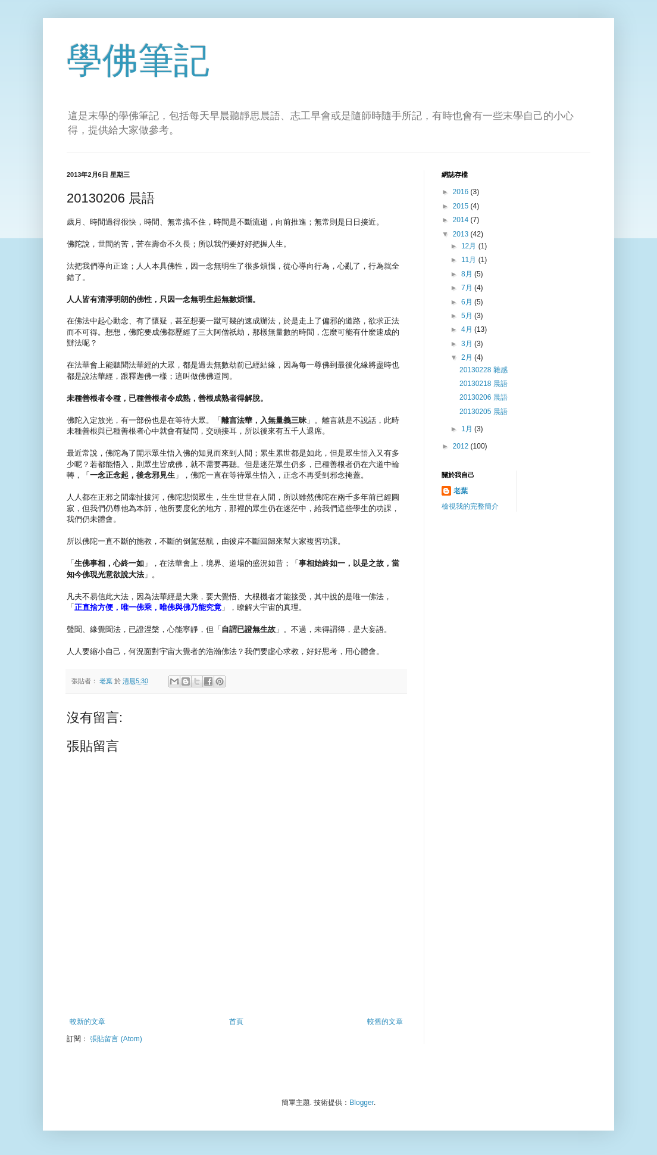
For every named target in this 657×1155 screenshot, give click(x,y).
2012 (462, 446)
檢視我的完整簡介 (470, 506)
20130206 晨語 (483, 397)
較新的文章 (87, 1021)
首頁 (236, 1021)
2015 (462, 206)
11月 (469, 260)
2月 (467, 357)
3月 (467, 344)
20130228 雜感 (483, 370)
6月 (467, 302)
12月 (469, 246)
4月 (467, 329)
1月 (467, 429)
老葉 (460, 491)
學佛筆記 (138, 60)
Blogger (361, 1102)
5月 (467, 316)
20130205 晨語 (483, 411)
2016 (462, 192)
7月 (467, 288)
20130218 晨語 (483, 383)
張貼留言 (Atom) (116, 1039)
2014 (462, 220)
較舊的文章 (385, 1021)
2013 (462, 234)
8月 (467, 274)
